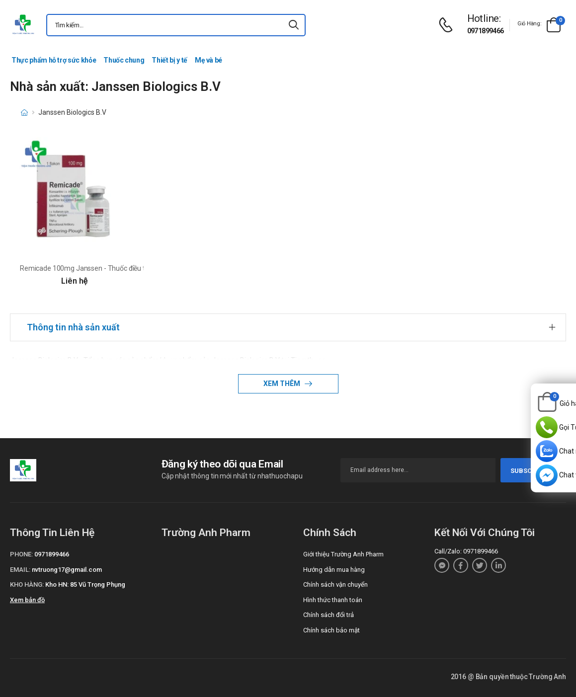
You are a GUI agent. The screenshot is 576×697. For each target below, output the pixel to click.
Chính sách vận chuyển (335, 584)
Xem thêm (282, 383)
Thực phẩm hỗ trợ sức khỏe (53, 60)
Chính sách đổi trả (328, 615)
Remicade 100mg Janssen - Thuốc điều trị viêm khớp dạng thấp (117, 268)
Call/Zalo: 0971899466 (466, 551)
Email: (20, 569)
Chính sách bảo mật (331, 630)
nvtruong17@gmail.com (67, 569)
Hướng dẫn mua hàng (334, 569)
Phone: (21, 554)
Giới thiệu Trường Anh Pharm (343, 554)
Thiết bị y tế (169, 60)
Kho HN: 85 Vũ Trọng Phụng (85, 584)
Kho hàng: (27, 584)
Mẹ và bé (208, 60)
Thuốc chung (123, 60)
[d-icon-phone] (448, 25)
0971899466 (485, 30)
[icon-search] (294, 25)
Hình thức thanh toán (332, 600)
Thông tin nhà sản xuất (73, 327)
